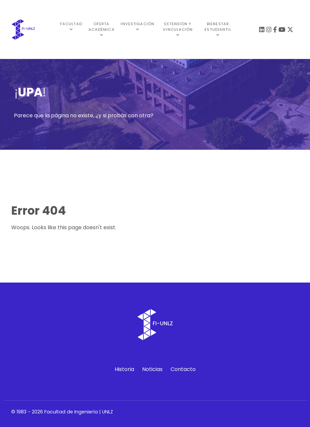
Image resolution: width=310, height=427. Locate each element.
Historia (124, 369)
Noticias (152, 369)
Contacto (183, 369)
